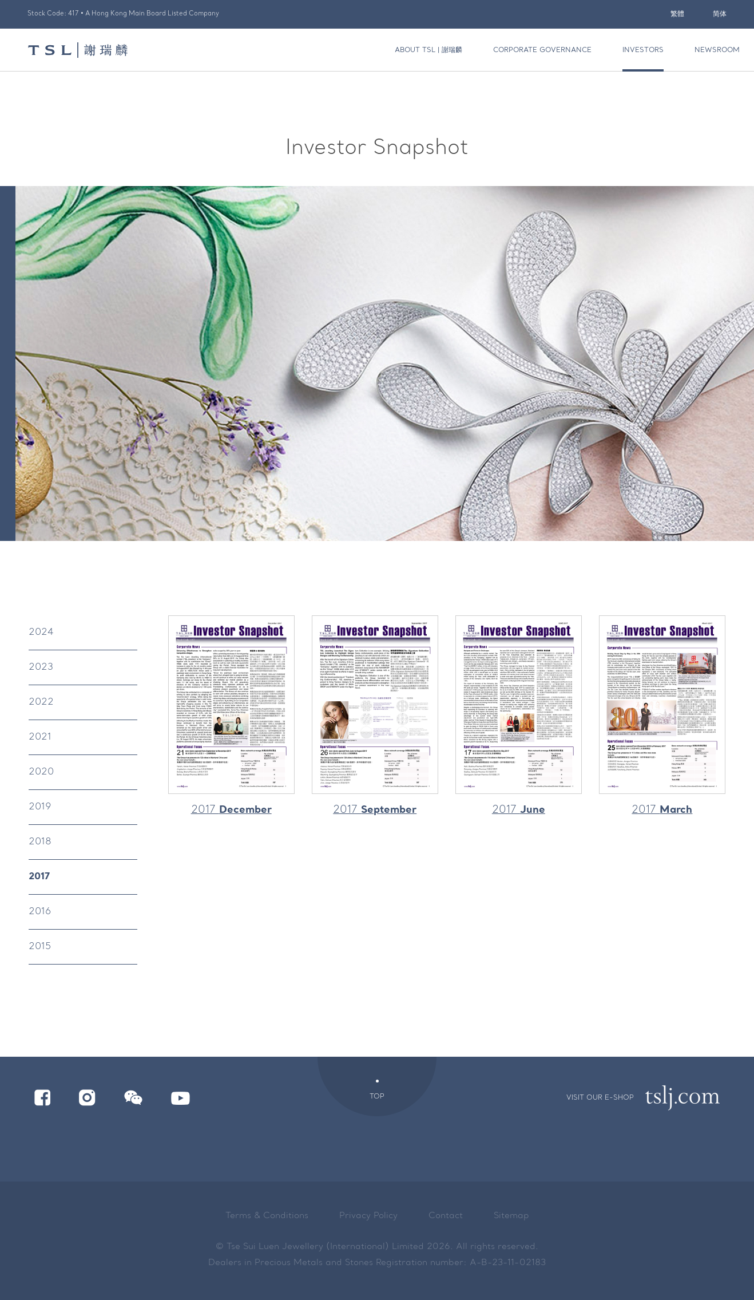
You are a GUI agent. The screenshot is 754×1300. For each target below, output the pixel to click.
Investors (643, 50)
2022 (41, 702)
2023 (41, 667)
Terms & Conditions (266, 1216)
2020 (41, 772)
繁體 (677, 14)
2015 (40, 946)
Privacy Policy (368, 1216)
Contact (445, 1216)
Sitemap (511, 1216)
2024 (41, 632)
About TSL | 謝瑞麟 (428, 50)
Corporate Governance (542, 50)
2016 (40, 911)
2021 (40, 737)
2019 (40, 807)
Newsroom (717, 50)
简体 (720, 14)
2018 (40, 842)
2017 (39, 877)
